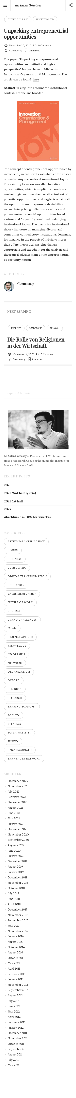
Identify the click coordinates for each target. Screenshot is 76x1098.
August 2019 (15, 866)
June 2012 (14, 1006)
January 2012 (16, 1027)
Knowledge (17, 645)
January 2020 (16, 856)
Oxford (14, 680)
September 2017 (18, 920)
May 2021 (14, 818)
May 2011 (13, 1065)
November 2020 (18, 834)
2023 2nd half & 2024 (20, 493)
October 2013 (16, 958)
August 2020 (16, 845)
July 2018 (13, 893)
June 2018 (14, 899)
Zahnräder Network (24, 758)
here (36, 79)
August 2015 (15, 942)
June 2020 (14, 850)
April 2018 (14, 904)
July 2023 (14, 791)
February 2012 (17, 1022)
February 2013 (17, 974)
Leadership (35, 328)
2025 (7, 485)
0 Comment (44, 45)
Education (16, 585)
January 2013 (16, 979)
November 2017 (18, 915)
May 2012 (14, 1011)
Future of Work (20, 602)
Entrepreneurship (18, 19)
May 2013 (14, 963)
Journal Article (20, 637)
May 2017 (14, 925)
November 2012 (18, 985)
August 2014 (15, 952)
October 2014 (16, 947)
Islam (12, 628)
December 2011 (17, 1033)
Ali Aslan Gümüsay (28, 5)
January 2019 (16, 872)
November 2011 (17, 1038)
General (14, 611)
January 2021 (16, 824)
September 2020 (18, 840)
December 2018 (18, 877)
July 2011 (13, 1060)
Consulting (17, 567)
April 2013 (14, 968)
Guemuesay (15, 50)
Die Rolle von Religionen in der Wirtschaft (35, 342)
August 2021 (15, 807)
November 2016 (18, 931)
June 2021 (14, 813)
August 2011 (15, 1054)
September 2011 (18, 1049)
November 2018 (18, 882)
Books (13, 550)
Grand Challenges (22, 619)
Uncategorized (45, 19)
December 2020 (18, 829)
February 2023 (17, 797)
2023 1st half (13, 501)
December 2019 (18, 861)
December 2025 (18, 781)
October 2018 (16, 888)
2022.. (8, 509)
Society (13, 715)
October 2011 (16, 1044)
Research (15, 698)
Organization (19, 671)
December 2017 (17, 909)
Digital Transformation (27, 576)
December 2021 (18, 802)
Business (16, 328)
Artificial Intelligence (26, 541)
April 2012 (14, 1017)
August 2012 (15, 995)
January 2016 (16, 936)
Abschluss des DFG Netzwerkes (27, 517)
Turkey (13, 741)
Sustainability (19, 732)
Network (15, 663)
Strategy (14, 724)
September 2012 (18, 990)
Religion (54, 328)
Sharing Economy (22, 706)
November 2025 (18, 786)
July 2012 (13, 1001)
